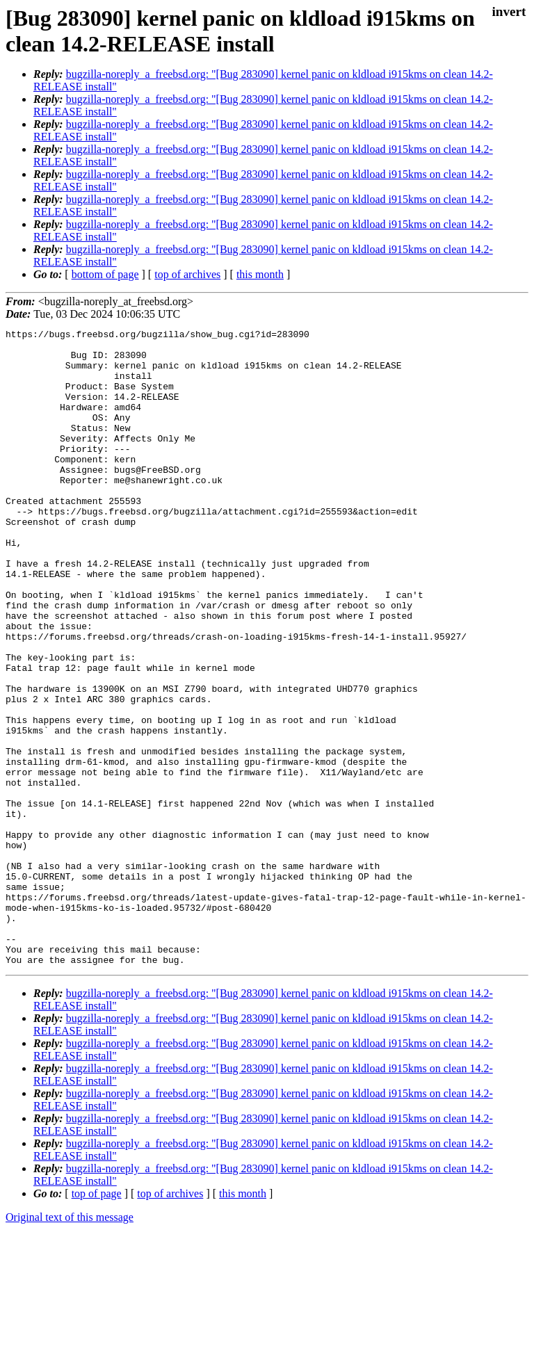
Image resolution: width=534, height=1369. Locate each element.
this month (260, 274)
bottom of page (105, 274)
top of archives (187, 274)
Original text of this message (70, 1344)
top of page (97, 1321)
